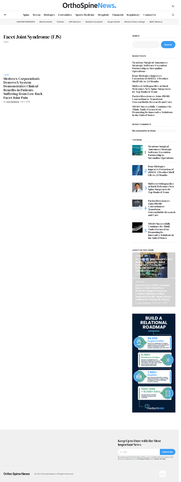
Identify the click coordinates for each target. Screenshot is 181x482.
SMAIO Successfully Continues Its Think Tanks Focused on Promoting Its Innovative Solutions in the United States (152, 111)
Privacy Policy (144, 459)
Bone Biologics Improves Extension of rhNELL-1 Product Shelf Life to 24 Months (150, 78)
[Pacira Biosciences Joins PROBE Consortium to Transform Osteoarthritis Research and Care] (137, 204)
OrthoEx (60, 22)
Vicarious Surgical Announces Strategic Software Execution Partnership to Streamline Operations (150, 67)
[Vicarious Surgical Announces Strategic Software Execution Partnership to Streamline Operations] (137, 150)
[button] (173, 5)
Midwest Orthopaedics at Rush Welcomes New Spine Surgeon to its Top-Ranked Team (151, 89)
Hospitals (140, 282)
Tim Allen (142, 274)
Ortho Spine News (16, 474)
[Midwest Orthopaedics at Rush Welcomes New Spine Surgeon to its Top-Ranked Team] (137, 187)
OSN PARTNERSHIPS (26, 22)
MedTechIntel (45, 22)
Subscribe (167, 452)
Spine (6, 75)
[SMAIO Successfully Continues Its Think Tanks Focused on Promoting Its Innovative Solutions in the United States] (137, 227)
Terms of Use (159, 459)
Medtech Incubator (94, 22)
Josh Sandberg (144, 303)
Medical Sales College (134, 22)
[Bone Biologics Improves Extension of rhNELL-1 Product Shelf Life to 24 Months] (137, 170)
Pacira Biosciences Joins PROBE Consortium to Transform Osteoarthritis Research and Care (152, 99)
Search (135, 36)
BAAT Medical (155, 22)
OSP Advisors (75, 22)
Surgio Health (113, 22)
